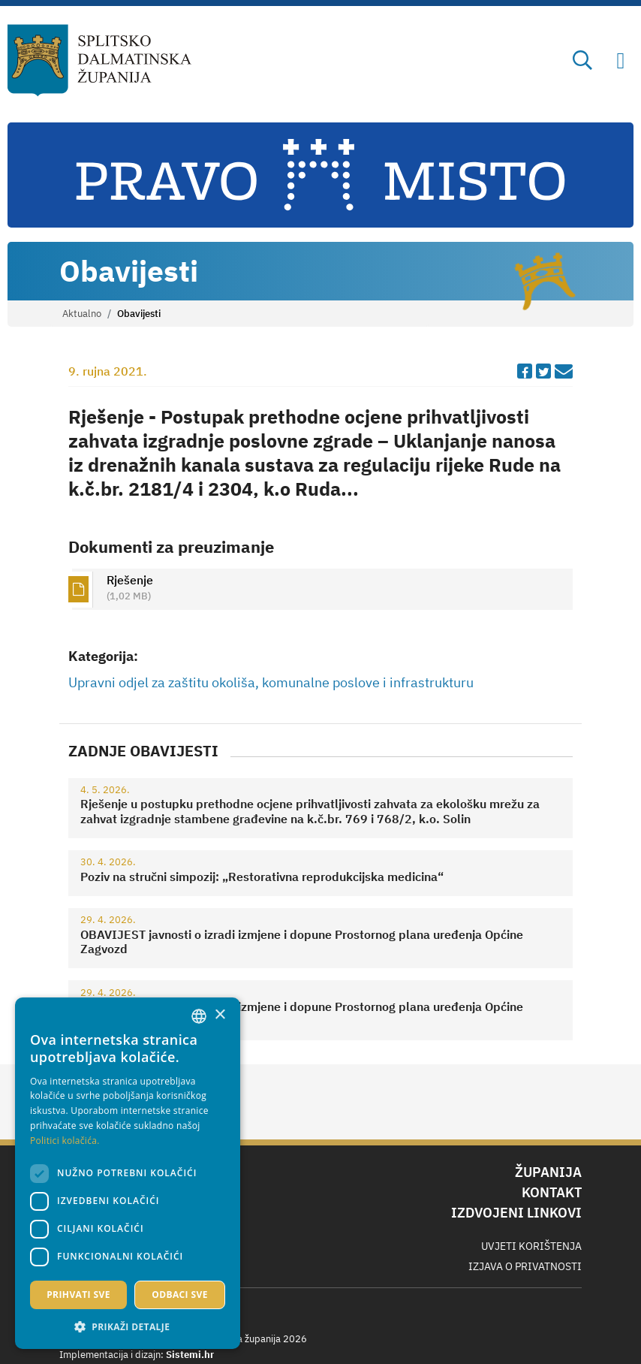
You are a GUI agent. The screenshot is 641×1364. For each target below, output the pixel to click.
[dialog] (127, 1173)
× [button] (219, 1015)
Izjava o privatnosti (525, 1266)
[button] (127, 1326)
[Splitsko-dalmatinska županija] (99, 60)
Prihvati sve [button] (78, 1294)
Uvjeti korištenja (531, 1246)
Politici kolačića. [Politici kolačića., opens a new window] (65, 1140)
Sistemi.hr (190, 1354)
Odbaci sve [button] (180, 1294)
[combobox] (198, 1016)
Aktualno (81, 313)
